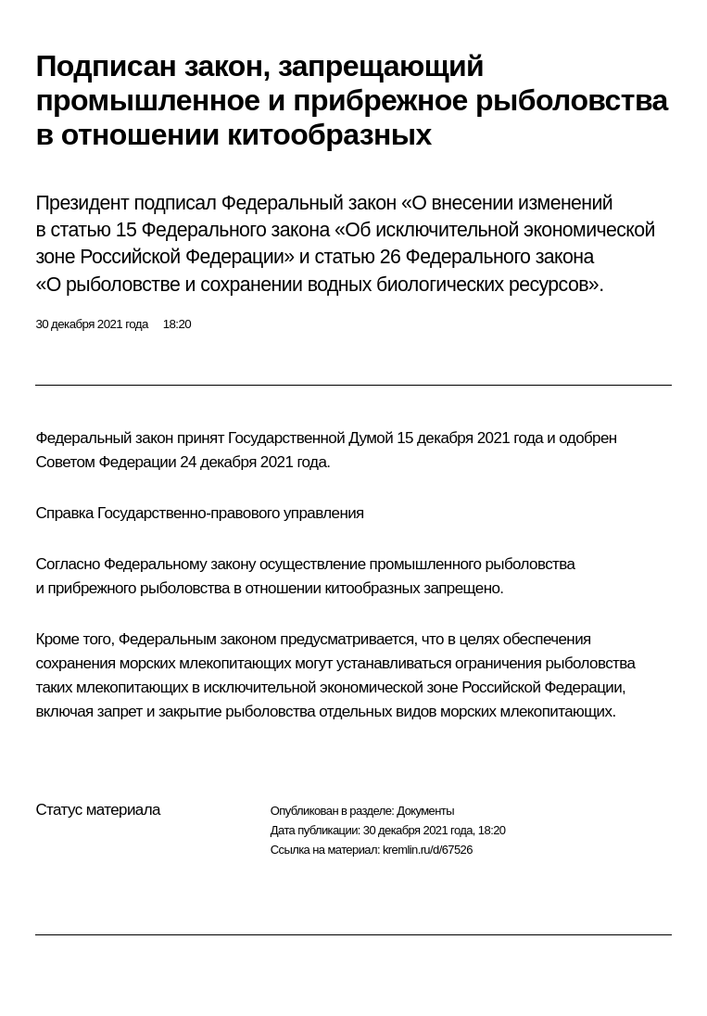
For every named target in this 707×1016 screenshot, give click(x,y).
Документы (425, 811)
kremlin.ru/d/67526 (428, 850)
